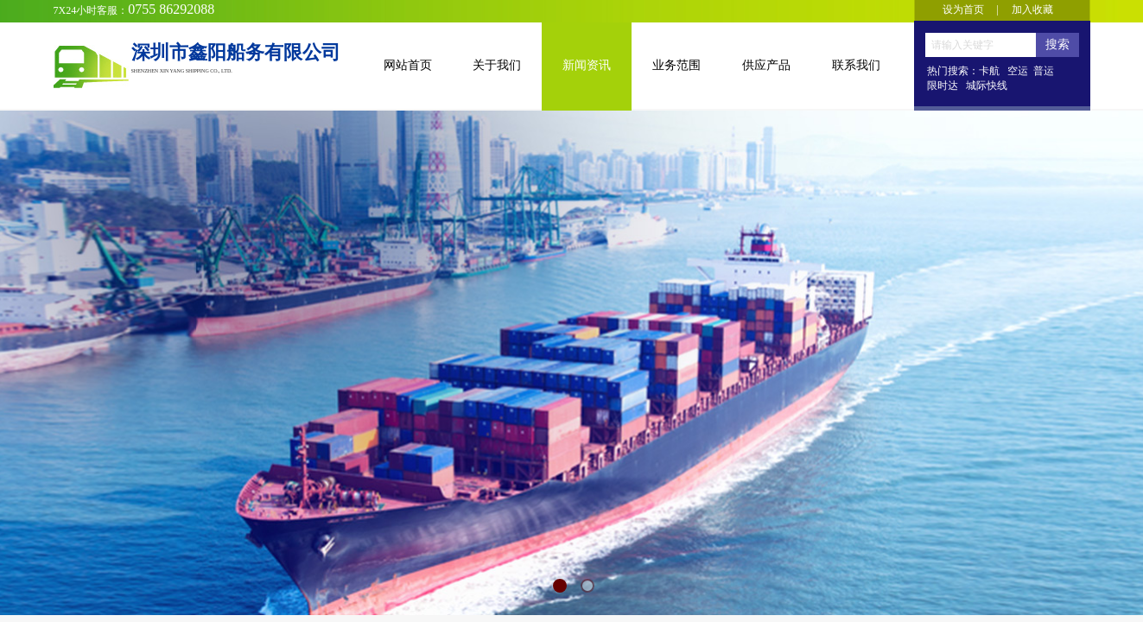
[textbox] (980, 45)
